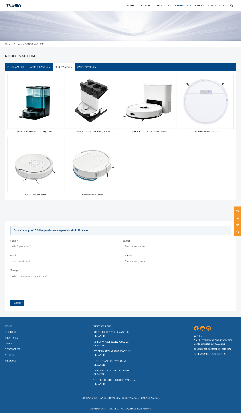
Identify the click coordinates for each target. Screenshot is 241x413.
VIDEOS (9, 355)
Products (18, 44)
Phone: (126, 241)
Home (8, 44)
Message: (15, 270)
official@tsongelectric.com (217, 348)
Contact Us (12, 349)
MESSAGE (10, 360)
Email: (14, 255)
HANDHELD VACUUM (39, 67)
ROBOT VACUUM (34, 44)
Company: (128, 255)
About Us (11, 332)
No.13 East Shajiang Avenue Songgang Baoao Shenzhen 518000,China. (213, 342)
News (8, 343)
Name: (14, 241)
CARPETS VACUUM (87, 67)
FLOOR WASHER (15, 67)
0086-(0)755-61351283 (215, 354)
